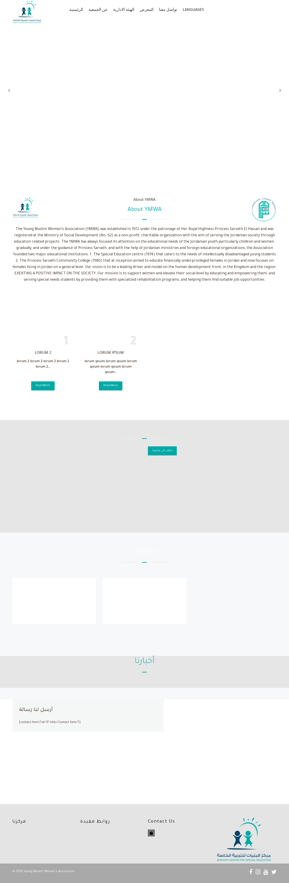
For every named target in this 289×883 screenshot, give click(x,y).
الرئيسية (76, 10)
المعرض (147, 10)
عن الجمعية (98, 10)
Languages (193, 10)
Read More (43, 385)
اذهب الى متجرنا (162, 450)
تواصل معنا (168, 10)
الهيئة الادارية (123, 10)
